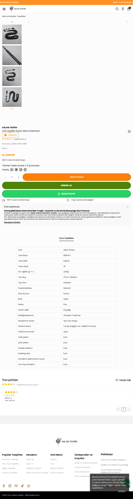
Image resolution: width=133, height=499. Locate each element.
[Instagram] (9, 485)
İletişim (53, 459)
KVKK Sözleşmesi (82, 476)
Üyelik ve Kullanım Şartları (86, 463)
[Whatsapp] (28, 485)
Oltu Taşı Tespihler (10, 463)
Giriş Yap (30, 459)
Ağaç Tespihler (9, 468)
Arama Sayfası (57, 472)
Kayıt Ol (29, 463)
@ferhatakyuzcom (32, 495)
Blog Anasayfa (56, 468)
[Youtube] (16, 485)
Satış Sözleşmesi (82, 471)
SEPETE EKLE (77, 177)
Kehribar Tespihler (10, 459)
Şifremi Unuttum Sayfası (37, 472)
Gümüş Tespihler (9, 472)
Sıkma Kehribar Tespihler (14, 16)
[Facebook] (3, 485)
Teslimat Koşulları (82, 467)
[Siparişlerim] (123, 9)
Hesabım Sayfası (33, 468)
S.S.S (52, 463)
